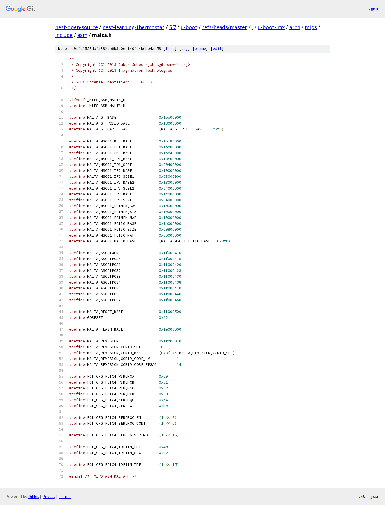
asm (82, 35)
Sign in (373, 8)
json (374, 496)
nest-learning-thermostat (133, 27)
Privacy (49, 496)
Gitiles (33, 496)
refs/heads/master (224, 27)
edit (217, 48)
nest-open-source (76, 27)
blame (200, 48)
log (184, 48)
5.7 (172, 27)
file (170, 48)
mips (311, 27)
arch (294, 27)
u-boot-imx (271, 27)
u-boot (189, 27)
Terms (65, 496)
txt (361, 496)
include (64, 35)
